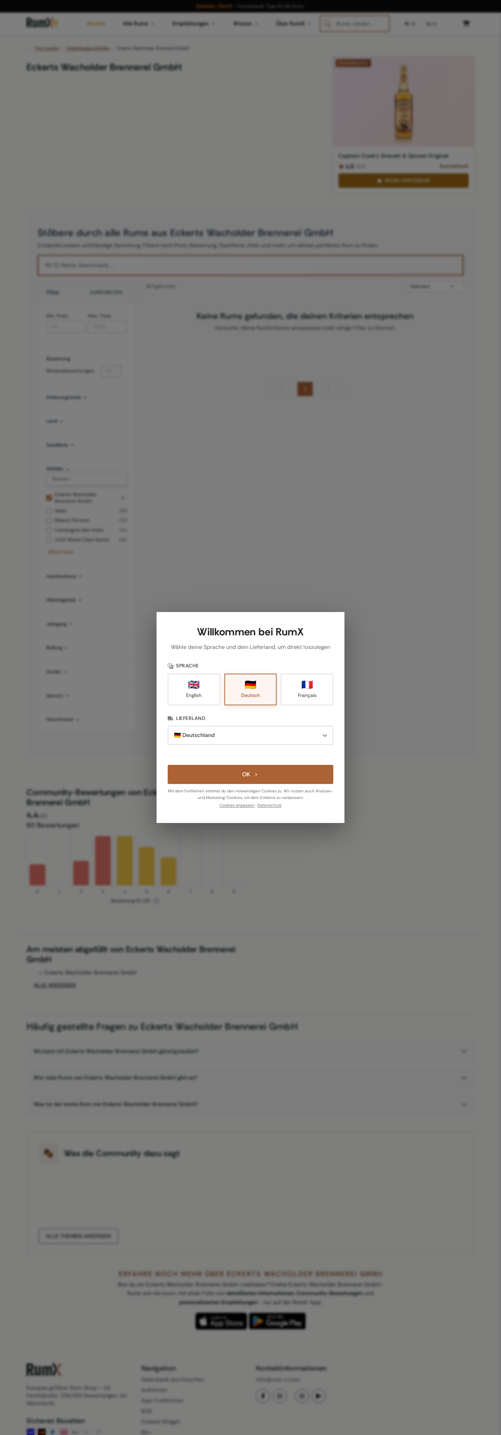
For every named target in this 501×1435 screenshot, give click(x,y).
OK (250, 774)
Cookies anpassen (237, 805)
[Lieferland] (250, 735)
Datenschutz (269, 805)
